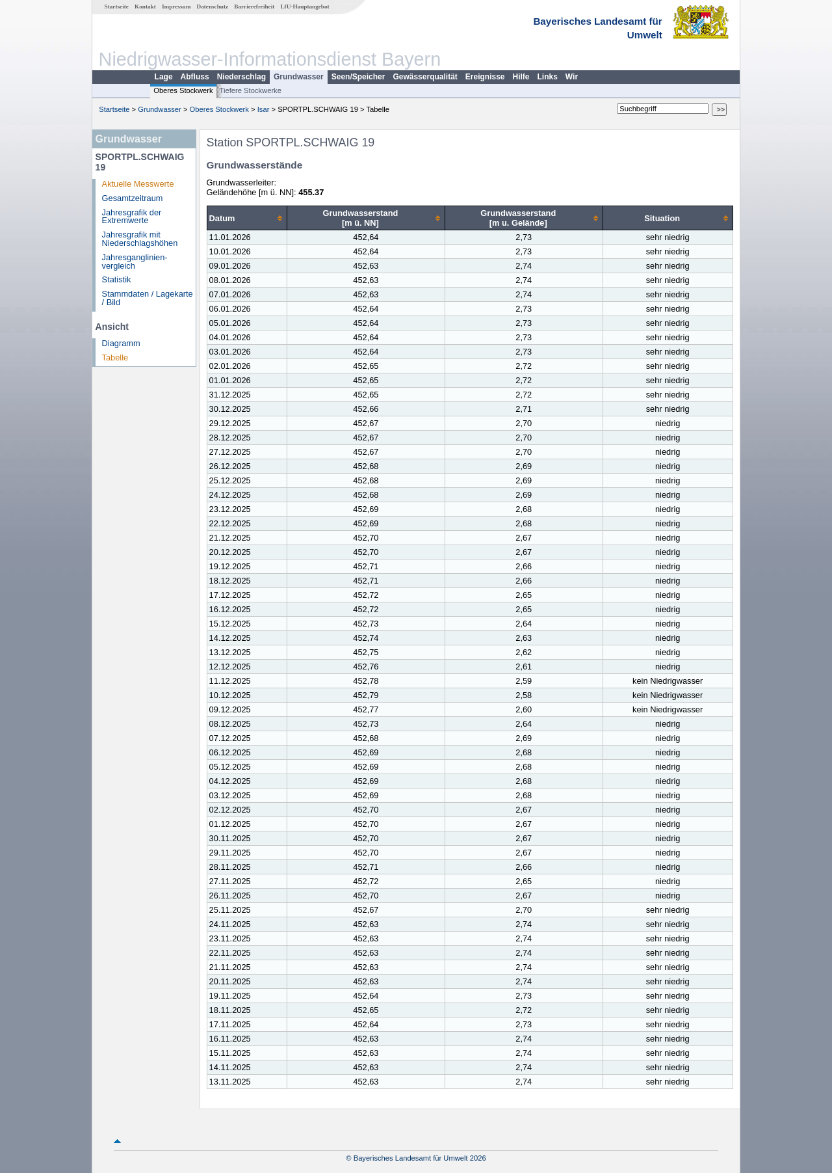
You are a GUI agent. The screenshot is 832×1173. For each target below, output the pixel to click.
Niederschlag (241, 76)
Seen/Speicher (358, 76)
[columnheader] (247, 218)
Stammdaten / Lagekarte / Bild (147, 298)
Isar (263, 109)
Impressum (176, 6)
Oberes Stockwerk (183, 90)
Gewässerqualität (425, 76)
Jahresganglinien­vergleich (135, 261)
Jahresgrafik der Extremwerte (132, 217)
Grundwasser (299, 76)
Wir (572, 76)
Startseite (117, 6)
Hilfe (521, 76)
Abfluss (195, 76)
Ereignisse (485, 76)
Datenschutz (213, 6)
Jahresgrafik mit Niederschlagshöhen (140, 239)
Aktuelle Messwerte (138, 184)
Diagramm (121, 343)
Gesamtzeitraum (132, 198)
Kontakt (145, 6)
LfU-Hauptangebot (304, 6)
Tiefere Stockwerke (250, 90)
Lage (164, 76)
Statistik (116, 279)
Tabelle (115, 357)
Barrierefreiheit (254, 6)
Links (548, 76)
